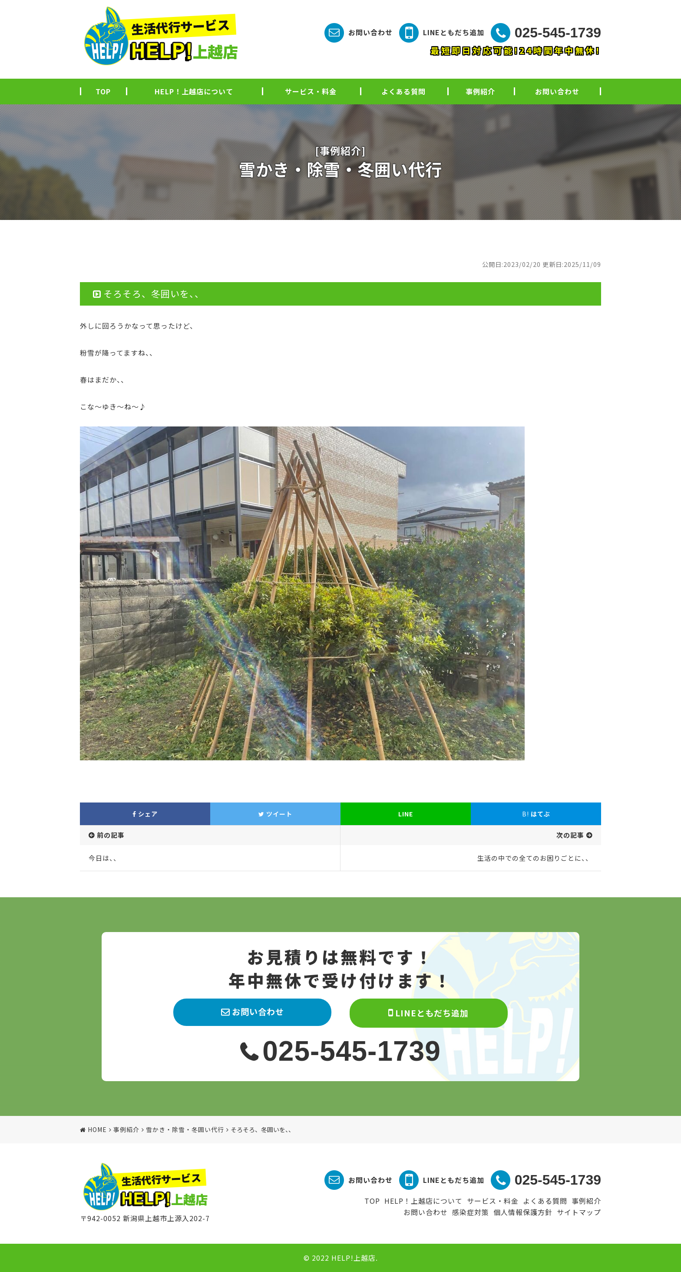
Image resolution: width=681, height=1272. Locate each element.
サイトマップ (579, 1212)
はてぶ (536, 813)
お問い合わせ (370, 32)
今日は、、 (104, 857)
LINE (405, 813)
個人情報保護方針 (522, 1212)
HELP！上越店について (194, 91)
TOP (103, 91)
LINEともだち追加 (453, 32)
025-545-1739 (558, 32)
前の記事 (111, 834)
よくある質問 (403, 91)
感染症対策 (470, 1212)
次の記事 (570, 834)
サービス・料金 (311, 91)
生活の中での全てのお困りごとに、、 (534, 857)
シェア (145, 813)
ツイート (275, 813)
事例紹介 (480, 91)
